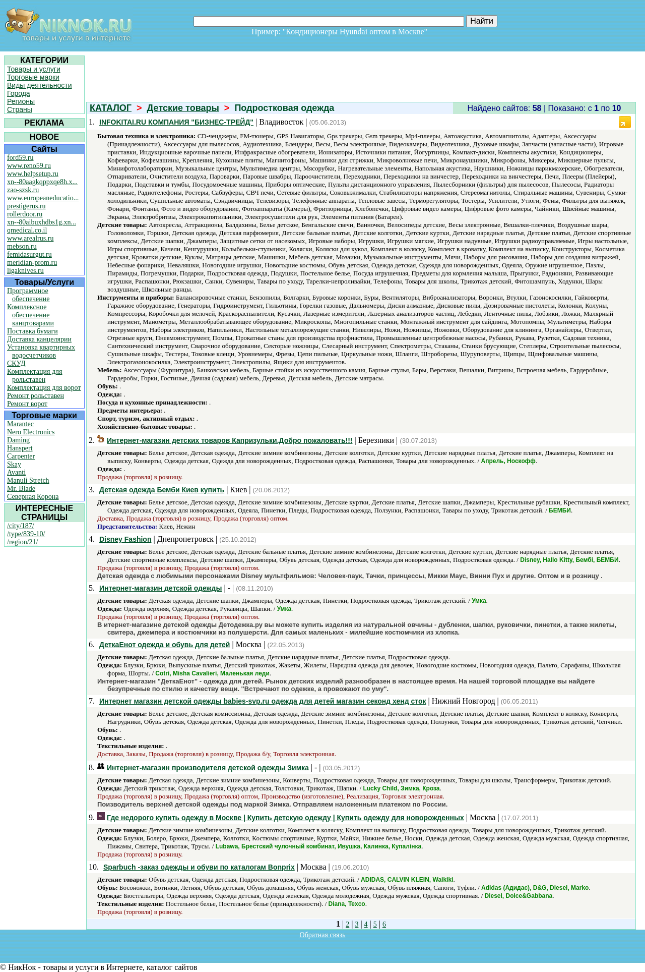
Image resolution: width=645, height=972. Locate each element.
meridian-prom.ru (32, 262)
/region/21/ (22, 542)
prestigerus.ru (26, 206)
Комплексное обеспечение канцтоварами (30, 315)
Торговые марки (33, 77)
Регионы (21, 101)
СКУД (16, 363)
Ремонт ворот (27, 404)
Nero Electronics (30, 432)
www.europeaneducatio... (43, 198)
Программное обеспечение (28, 295)
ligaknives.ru (25, 270)
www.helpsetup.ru (32, 174)
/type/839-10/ (26, 534)
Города (18, 93)
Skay (14, 464)
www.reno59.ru (29, 165)
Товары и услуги (33, 69)
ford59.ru (20, 157)
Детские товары (183, 108)
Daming (18, 440)
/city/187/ (20, 526)
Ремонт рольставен (35, 395)
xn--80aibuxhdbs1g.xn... (41, 222)
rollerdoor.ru (24, 214)
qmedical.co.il (27, 230)
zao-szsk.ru (23, 190)
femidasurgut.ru (29, 254)
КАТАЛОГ (111, 108)
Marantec (20, 424)
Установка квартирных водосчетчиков (41, 351)
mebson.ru (22, 246)
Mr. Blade (21, 488)
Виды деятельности (39, 85)
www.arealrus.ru (30, 238)
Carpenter (21, 456)
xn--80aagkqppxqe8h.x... (42, 182)
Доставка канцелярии (39, 339)
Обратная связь (323, 935)
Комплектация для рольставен (34, 375)
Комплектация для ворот (44, 387)
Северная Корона (32, 496)
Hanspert (20, 448)
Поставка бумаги (32, 331)
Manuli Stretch (28, 480)
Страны (19, 109)
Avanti (16, 472)
